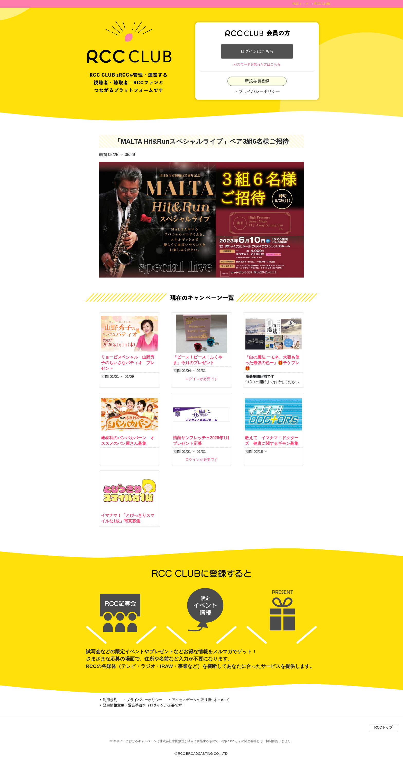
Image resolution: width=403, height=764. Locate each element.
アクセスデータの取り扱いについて (198, 700)
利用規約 (108, 700)
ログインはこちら (257, 51)
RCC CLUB (322, 4)
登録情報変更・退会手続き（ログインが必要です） (142, 705)
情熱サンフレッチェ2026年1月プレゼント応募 (201, 420)
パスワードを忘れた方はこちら (257, 64)
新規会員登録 (257, 81)
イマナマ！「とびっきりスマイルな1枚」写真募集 (129, 498)
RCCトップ (300, 4)
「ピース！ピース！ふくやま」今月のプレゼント (201, 340)
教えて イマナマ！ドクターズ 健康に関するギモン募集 (273, 420)
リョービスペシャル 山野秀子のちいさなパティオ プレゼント (129, 343)
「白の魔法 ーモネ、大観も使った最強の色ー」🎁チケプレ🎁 (273, 343)
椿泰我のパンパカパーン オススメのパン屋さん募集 (129, 420)
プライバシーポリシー (257, 91)
